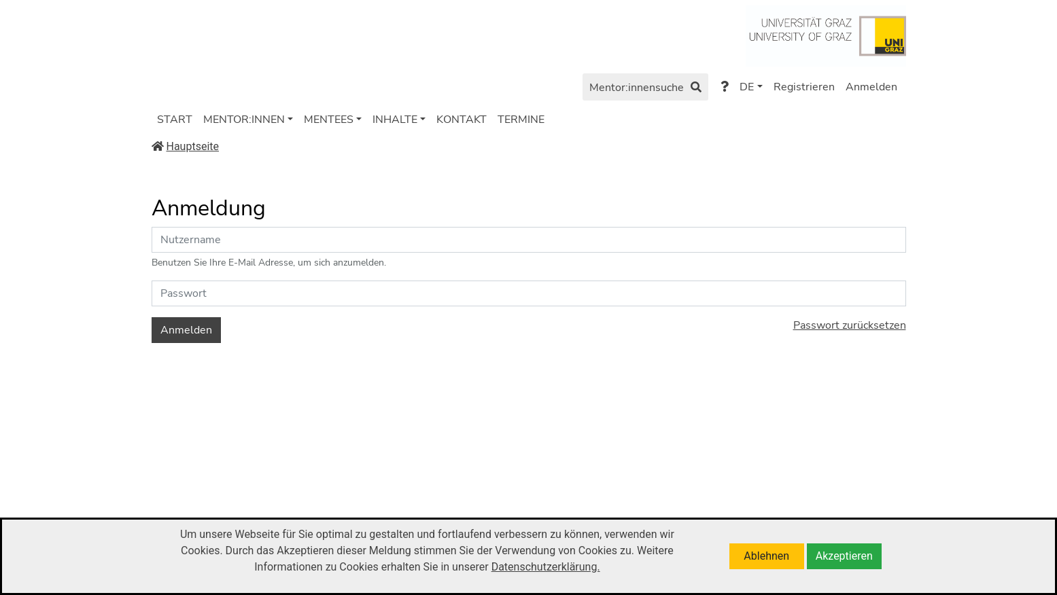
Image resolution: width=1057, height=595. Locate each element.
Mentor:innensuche (645, 88)
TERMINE (521, 119)
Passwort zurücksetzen (849, 325)
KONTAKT (461, 119)
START (174, 119)
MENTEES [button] (328, 119)
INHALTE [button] (394, 119)
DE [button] (747, 86)
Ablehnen (766, 555)
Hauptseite (186, 146)
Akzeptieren (844, 555)
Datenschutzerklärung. (545, 566)
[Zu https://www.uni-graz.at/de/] (825, 34)
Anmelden (871, 86)
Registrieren (804, 86)
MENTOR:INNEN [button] (244, 119)
